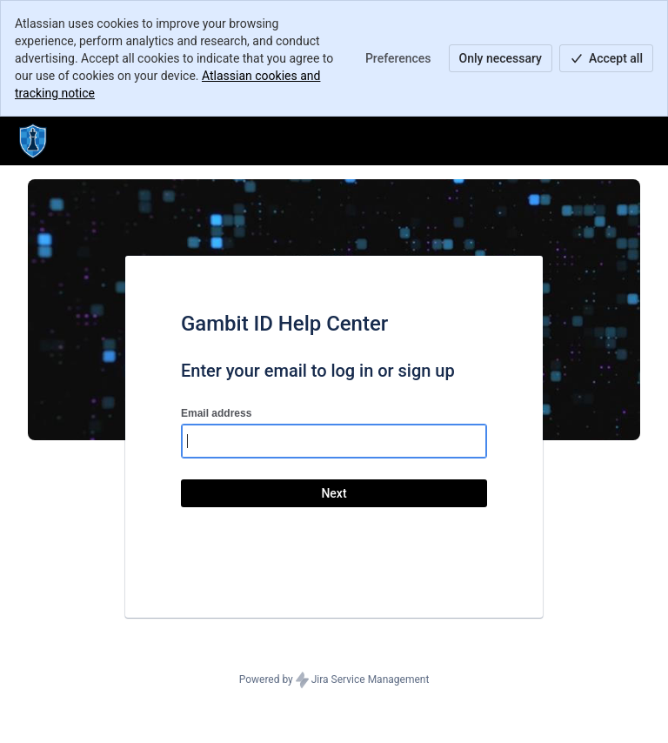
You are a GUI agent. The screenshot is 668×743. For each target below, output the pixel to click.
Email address (216, 413)
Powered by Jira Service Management (334, 680)
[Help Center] (33, 141)
